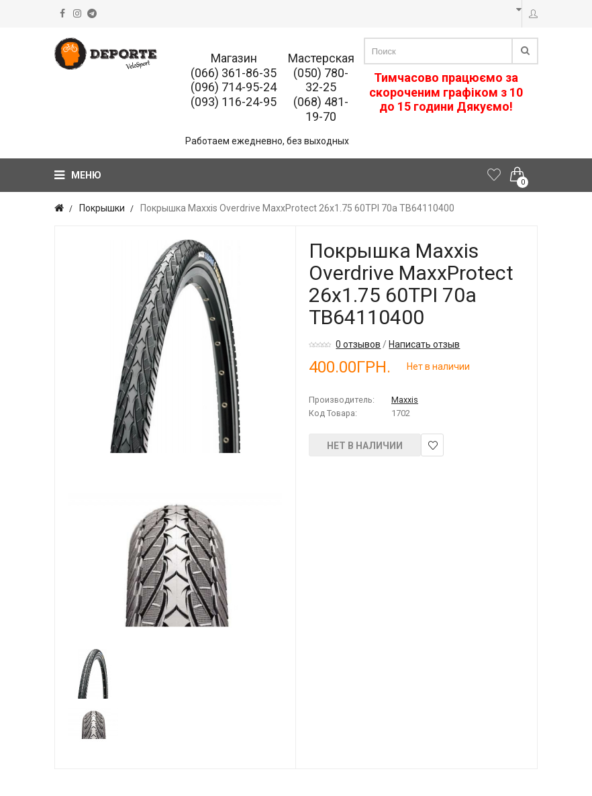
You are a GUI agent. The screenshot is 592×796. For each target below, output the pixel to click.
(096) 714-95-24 (234, 87)
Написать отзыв (424, 344)
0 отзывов (358, 344)
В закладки (433, 445)
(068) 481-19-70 (320, 109)
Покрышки (102, 208)
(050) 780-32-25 (320, 80)
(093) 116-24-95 (234, 102)
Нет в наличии (365, 445)
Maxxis (404, 400)
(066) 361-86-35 (234, 73)
